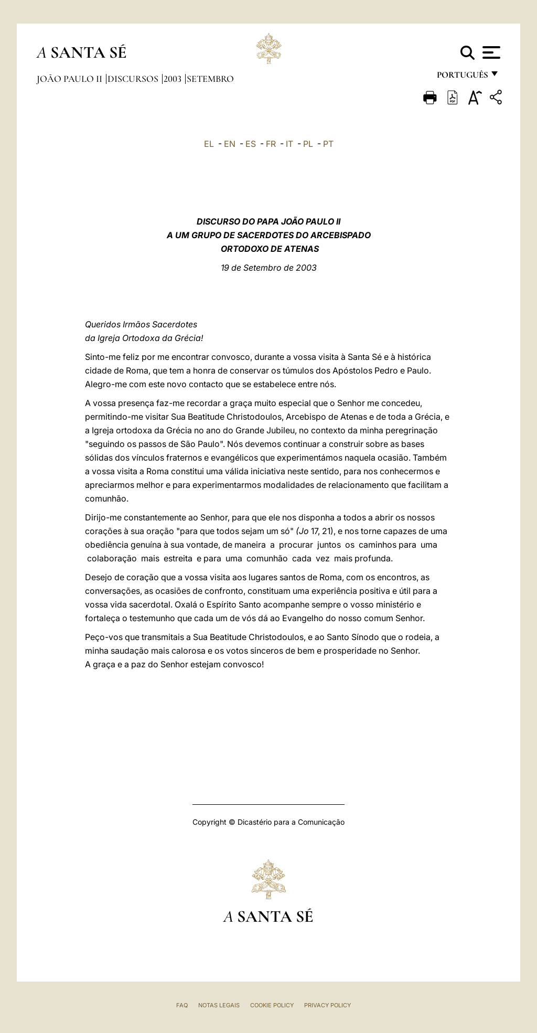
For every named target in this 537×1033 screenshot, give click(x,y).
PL (308, 144)
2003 (174, 78)
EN (229, 144)
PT (328, 144)
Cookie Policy (272, 1005)
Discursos (134, 78)
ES (250, 144)
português (462, 77)
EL (209, 144)
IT (289, 144)
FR (271, 144)
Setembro (210, 78)
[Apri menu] (490, 52)
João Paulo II (70, 78)
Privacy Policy (327, 1005)
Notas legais (219, 1005)
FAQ (182, 1005)
